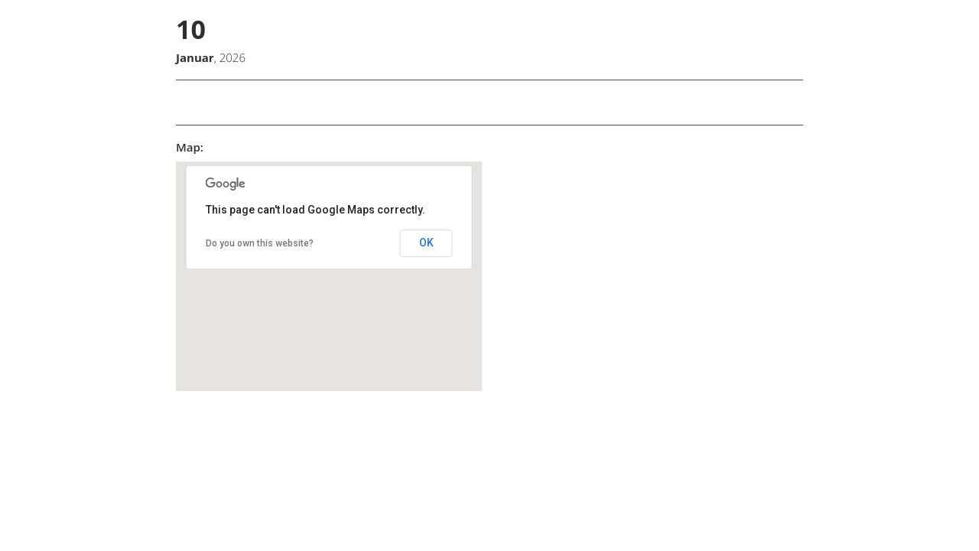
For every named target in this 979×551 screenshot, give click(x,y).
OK (426, 242)
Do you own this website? (260, 243)
